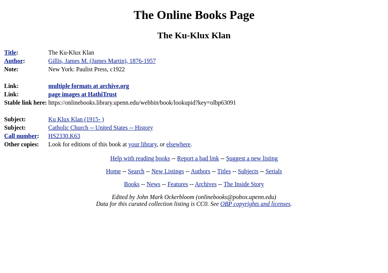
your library (142, 144)
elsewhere (178, 144)
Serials (274, 171)
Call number (20, 136)
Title (10, 52)
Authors (200, 171)
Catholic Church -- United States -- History (100, 127)
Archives (206, 184)
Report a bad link (198, 158)
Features (177, 184)
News (153, 184)
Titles (224, 171)
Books (131, 184)
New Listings (168, 171)
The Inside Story (244, 184)
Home (113, 171)
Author (13, 61)
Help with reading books (140, 158)
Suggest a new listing (252, 158)
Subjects (248, 171)
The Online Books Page (193, 15)
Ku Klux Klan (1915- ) (76, 119)
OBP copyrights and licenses (255, 204)
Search (136, 171)
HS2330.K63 (64, 136)
